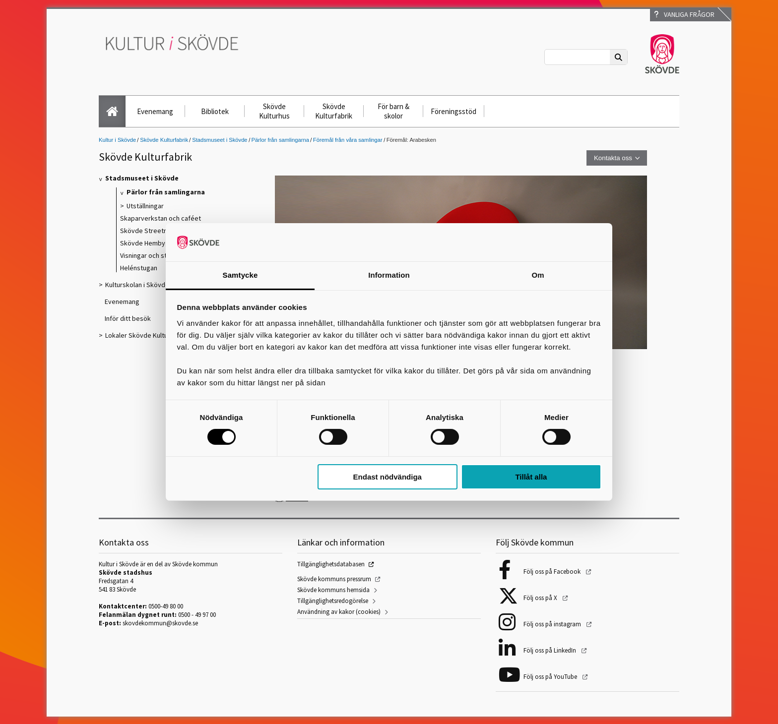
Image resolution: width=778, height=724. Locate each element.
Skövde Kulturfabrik (333, 111)
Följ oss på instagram (553, 624)
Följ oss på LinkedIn (550, 650)
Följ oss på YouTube (551, 676)
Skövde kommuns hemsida (333, 590)
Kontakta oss (613, 158)
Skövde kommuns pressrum (334, 579)
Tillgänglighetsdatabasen (331, 564)
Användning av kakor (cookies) (339, 611)
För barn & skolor (393, 111)
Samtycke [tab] (240, 275)
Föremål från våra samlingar (348, 140)
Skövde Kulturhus (274, 111)
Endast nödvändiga (387, 477)
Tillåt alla (531, 477)
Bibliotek (215, 111)
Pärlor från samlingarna (280, 140)
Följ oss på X (541, 598)
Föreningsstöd (453, 111)
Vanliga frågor (684, 14)
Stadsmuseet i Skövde (219, 140)
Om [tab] (537, 275)
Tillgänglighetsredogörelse (332, 601)
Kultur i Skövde (117, 140)
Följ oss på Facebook (552, 571)
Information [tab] (389, 275)
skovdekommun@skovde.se (160, 623)
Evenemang (155, 111)
